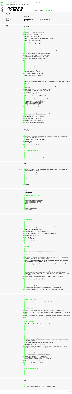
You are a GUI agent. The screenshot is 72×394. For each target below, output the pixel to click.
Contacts (8, 14)
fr (2, 18)
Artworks (35, 10)
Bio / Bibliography (49, 10)
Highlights (41, 10)
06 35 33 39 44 (43, 20)
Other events (8, 17)
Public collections (10, 19)
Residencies (8, 18)
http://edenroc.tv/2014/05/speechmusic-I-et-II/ (32, 137)
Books (7, 20)
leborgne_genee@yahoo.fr (45, 19)
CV (6, 23)
